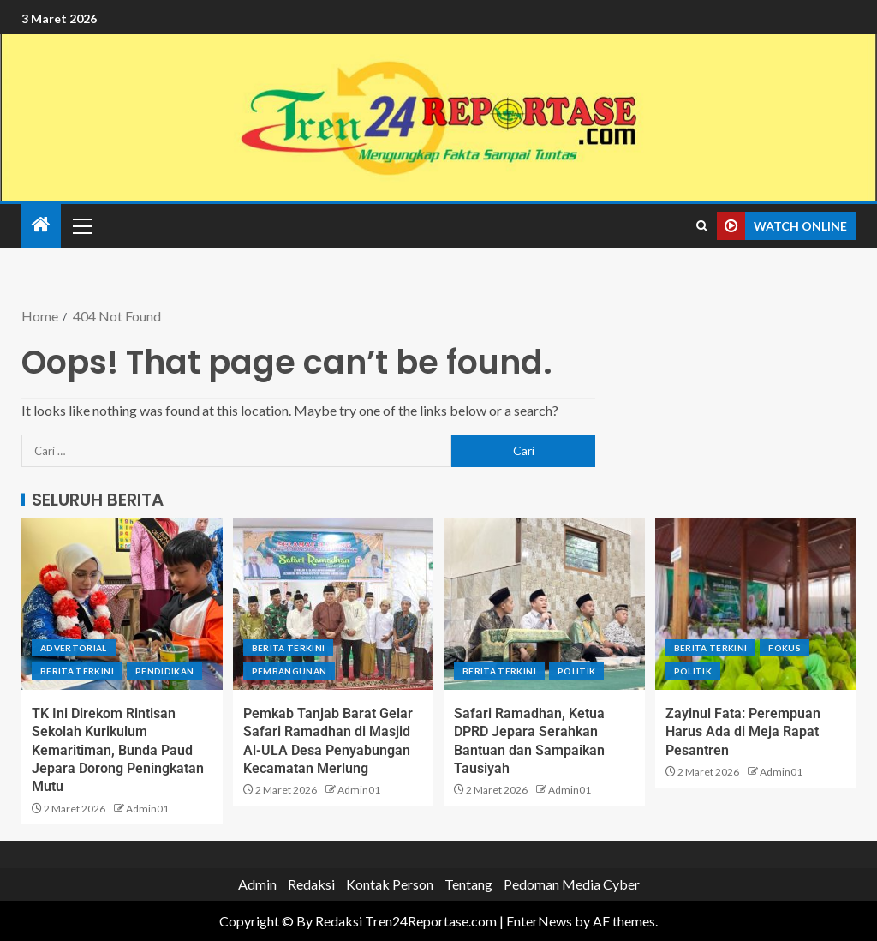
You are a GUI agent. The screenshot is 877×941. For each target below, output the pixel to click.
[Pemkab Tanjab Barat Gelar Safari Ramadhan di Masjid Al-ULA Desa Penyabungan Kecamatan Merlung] (333, 604)
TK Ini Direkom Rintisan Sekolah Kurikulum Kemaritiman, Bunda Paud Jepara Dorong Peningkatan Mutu (118, 749)
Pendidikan (164, 671)
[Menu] (81, 225)
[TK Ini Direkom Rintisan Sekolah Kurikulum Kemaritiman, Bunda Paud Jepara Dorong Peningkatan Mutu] (122, 604)
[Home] (41, 225)
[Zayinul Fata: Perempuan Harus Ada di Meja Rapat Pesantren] (755, 604)
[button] (81, 225)
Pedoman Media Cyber (572, 884)
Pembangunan (289, 671)
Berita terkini (77, 671)
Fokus (784, 648)
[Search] (702, 226)
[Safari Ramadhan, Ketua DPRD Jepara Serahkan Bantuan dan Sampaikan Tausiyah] (544, 604)
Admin (257, 884)
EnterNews (539, 921)
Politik (576, 671)
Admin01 (147, 808)
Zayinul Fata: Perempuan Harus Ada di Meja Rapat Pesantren (742, 731)
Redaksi (311, 884)
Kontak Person (389, 884)
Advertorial (73, 648)
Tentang (468, 884)
